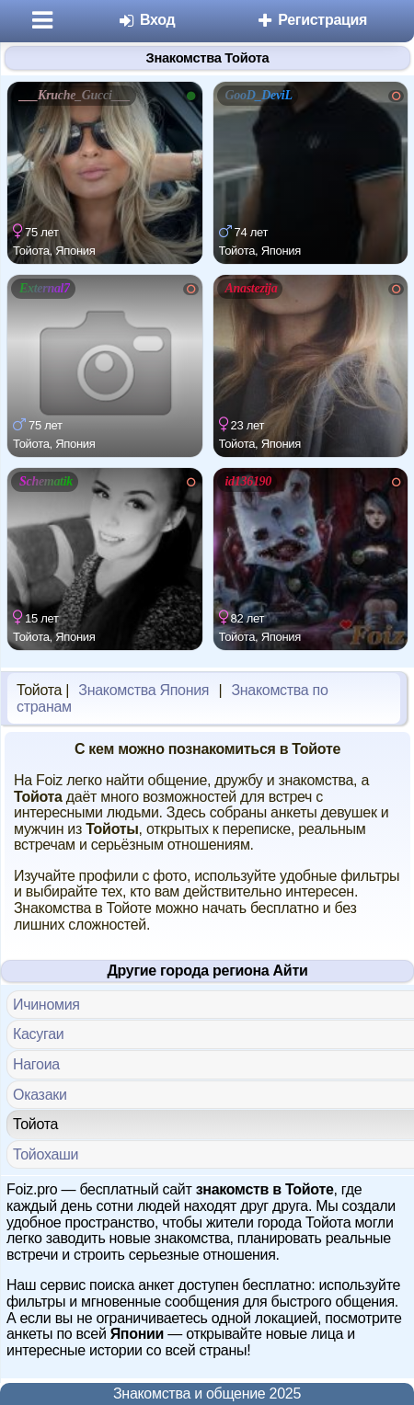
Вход (147, 20)
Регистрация (311, 20)
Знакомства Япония (143, 690)
